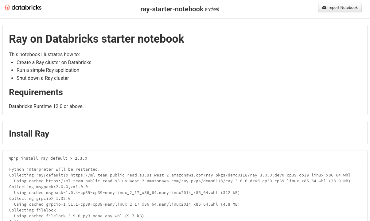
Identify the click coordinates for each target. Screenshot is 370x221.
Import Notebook (340, 7)
